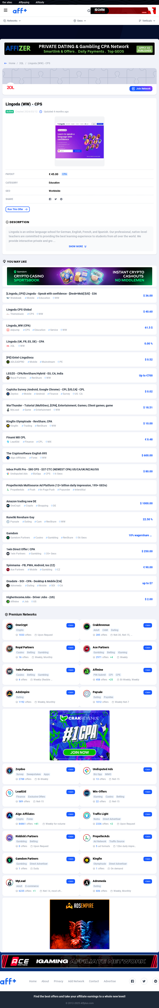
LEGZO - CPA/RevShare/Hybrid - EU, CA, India (34, 373)
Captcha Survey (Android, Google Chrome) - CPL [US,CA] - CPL (45, 389)
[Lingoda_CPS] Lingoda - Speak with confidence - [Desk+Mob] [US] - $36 (51, 293)
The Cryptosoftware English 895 (26, 453)
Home (12, 63)
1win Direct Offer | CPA (20, 549)
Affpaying (24, 2)
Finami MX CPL (16, 437)
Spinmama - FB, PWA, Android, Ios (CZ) (30, 565)
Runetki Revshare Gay (20, 517)
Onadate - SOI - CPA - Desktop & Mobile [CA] (34, 581)
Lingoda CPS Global (19, 309)
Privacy (58, 981)
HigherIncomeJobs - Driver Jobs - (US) (30, 597)
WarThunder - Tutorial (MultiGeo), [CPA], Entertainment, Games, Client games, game (59, 405)
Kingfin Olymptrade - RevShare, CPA (29, 421)
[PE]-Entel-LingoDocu (20, 357)
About (45, 981)
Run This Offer (18, 209)
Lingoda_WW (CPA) (18, 325)
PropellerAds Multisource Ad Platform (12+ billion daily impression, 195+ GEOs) (56, 485)
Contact (94, 981)
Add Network (76, 981)
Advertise (110, 981)
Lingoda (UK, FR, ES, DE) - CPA (25, 341)
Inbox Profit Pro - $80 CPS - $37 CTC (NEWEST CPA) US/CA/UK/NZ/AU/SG (52, 469)
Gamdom (12, 533)
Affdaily (40, 2)
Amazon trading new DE (21, 501)
